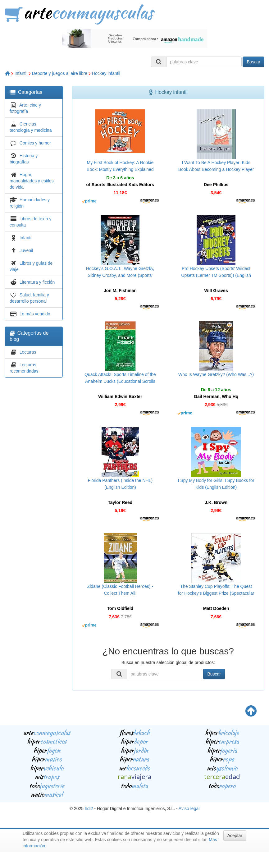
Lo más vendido (35, 313)
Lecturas (28, 352)
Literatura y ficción (37, 282)
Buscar (253, 61)
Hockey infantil (106, 73)
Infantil (21, 73)
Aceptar (234, 835)
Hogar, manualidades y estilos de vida (32, 181)
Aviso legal (189, 808)
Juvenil (26, 250)
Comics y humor (35, 142)
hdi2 (89, 808)
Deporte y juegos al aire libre (59, 73)
